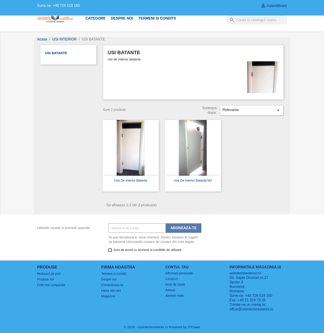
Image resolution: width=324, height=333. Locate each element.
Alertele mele (174, 295)
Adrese (170, 290)
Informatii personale (179, 273)
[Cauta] (257, 20)
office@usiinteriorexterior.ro (251, 309)
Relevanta (252, 110)
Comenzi (171, 279)
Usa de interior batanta (130, 180)
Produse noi (45, 279)
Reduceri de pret (49, 273)
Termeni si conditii (157, 18)
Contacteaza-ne (112, 285)
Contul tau (177, 267)
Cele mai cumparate (51, 285)
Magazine (108, 296)
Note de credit (175, 284)
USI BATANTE (56, 53)
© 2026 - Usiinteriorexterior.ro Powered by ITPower (162, 327)
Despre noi (122, 18)
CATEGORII (95, 18)
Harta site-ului (111, 290)
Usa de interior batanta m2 (193, 180)
